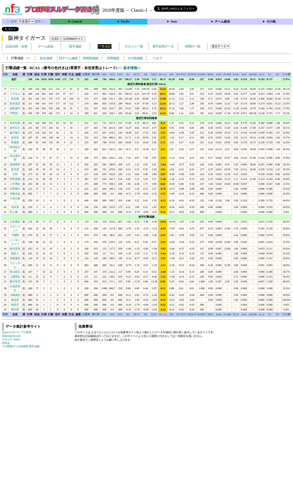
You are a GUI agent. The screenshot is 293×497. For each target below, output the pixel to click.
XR (145, 74)
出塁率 (86, 74)
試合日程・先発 (16, 46)
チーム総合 (222, 21)
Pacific (125, 21)
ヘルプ (157, 58)
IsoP (243, 74)
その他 (271, 21)
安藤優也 (15, 258)
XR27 (154, 74)
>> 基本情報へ (129, 68)
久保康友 (15, 221)
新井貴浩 (15, 103)
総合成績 (46, 58)
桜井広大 (15, 127)
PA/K (236, 74)
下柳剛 (15, 235)
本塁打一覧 (192, 46)
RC (128, 74)
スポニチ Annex (11, 339)
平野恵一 (15, 113)
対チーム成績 (68, 58)
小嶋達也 (15, 295)
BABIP (202, 74)
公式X (55, 38)
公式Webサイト (73, 38)
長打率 (96, 74)
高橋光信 (15, 193)
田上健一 (15, 212)
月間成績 (113, 58)
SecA (261, 74)
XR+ (171, 74)
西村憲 (15, 309)
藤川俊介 (15, 132)
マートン (15, 89)
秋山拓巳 (15, 271)
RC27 (137, 74)
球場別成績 (90, 58)
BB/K (210, 74)
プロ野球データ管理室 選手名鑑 (20, 346)
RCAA (163, 74)
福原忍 (15, 304)
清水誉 (15, 207)
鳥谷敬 (15, 98)
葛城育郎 (15, 164)
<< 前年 (12, 21)
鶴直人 (15, 253)
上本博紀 (15, 183)
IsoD (218, 74)
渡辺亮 (15, 299)
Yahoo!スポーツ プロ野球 (16, 332)
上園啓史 (15, 276)
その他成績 (135, 58)
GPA (120, 74)
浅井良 (15, 137)
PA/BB (227, 74)
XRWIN (191, 74)
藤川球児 (15, 281)
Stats (174, 21)
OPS (104, 74)
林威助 (15, 142)
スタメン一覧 (134, 46)
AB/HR (252, 74)
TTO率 (286, 74)
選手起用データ (163, 46)
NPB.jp (6, 342)
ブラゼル (15, 93)
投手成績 (75, 46)
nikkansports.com (11, 335)
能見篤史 (15, 248)
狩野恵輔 (15, 179)
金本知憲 (15, 123)
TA (269, 74)
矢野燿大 (15, 188)
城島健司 (15, 108)
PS (277, 74)
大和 (15, 174)
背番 (5, 74)
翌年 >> (40, 21)
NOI (112, 74)
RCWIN (181, 74)
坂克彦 (15, 169)
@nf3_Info (110, 332)
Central (77, 21)
